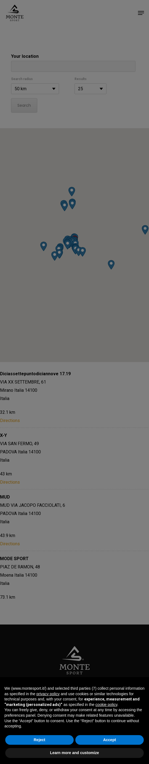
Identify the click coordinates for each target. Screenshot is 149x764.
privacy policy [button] (48, 694)
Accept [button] (109, 740)
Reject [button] (39, 740)
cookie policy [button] (106, 704)
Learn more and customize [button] (74, 753)
